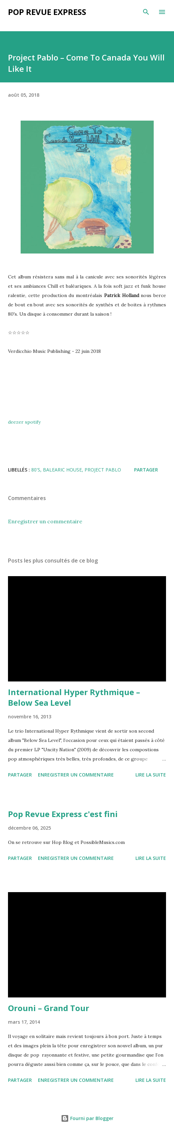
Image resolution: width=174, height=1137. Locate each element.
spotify (33, 422)
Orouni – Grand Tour (48, 1007)
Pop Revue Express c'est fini (63, 813)
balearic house (62, 469)
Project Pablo (103, 469)
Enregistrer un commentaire (45, 521)
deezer (16, 422)
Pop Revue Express (47, 11)
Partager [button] (146, 469)
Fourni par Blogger (87, 1118)
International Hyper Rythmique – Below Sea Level (74, 697)
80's (35, 469)
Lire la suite (150, 775)
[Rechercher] (146, 12)
